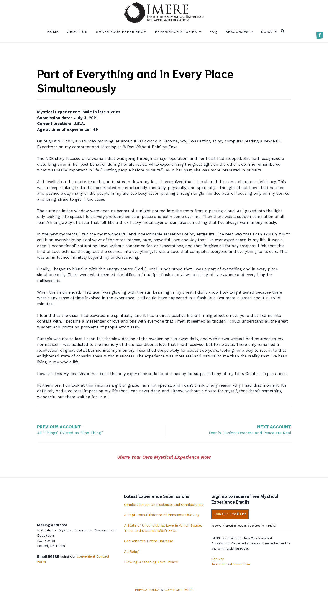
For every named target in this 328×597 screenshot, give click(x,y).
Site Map (217, 559)
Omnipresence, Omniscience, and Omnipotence (163, 505)
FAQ (213, 31)
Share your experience (121, 31)
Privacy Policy (147, 590)
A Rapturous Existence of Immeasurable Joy (161, 515)
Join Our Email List (230, 514)
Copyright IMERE (178, 590)
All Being (131, 552)
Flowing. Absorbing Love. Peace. (151, 562)
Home (53, 31)
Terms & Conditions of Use (230, 564)
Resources (239, 31)
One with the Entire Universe (148, 541)
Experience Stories (178, 31)
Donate (269, 31)
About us (77, 31)
